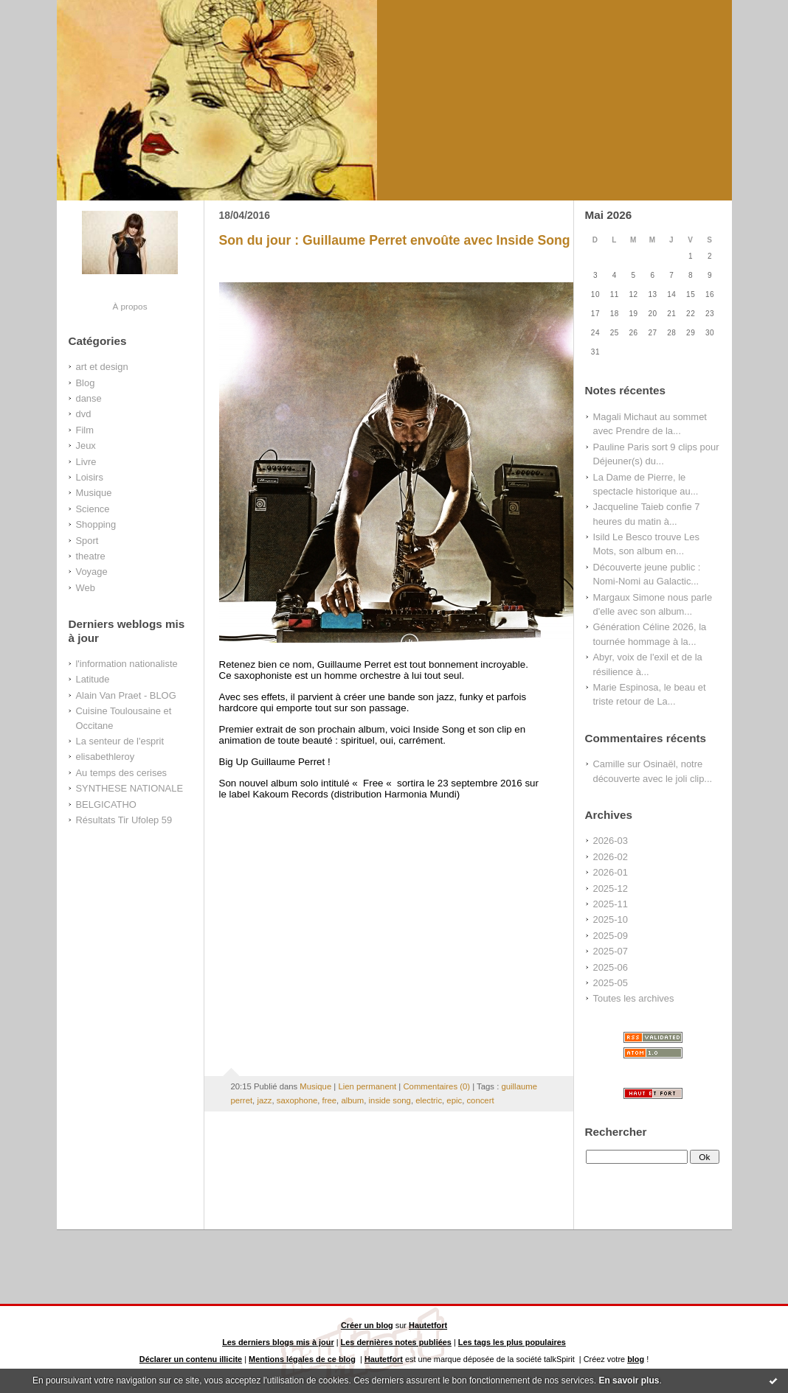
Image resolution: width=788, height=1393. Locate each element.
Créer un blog (367, 1325)
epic (454, 1100)
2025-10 (610, 919)
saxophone (297, 1100)
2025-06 (610, 967)
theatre (91, 556)
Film (85, 430)
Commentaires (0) (436, 1086)
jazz (264, 1100)
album (352, 1100)
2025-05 (610, 982)
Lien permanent (367, 1086)
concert (480, 1100)
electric (428, 1100)
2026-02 (610, 856)
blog (635, 1359)
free (329, 1100)
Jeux (86, 445)
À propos (129, 306)
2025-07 (610, 951)
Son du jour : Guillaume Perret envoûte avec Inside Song (394, 240)
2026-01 (610, 872)
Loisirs (89, 477)
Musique (94, 492)
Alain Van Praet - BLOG (126, 695)
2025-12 (610, 888)
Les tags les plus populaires (512, 1342)
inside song (390, 1100)
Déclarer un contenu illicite (190, 1359)
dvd (83, 413)
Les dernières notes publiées (396, 1342)
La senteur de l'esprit (120, 741)
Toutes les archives (633, 998)
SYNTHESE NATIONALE (130, 788)
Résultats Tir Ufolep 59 (124, 819)
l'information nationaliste (127, 663)
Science (93, 508)
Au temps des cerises (121, 772)
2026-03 (610, 840)
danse (89, 398)
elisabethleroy (105, 756)
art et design (102, 366)
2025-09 (610, 935)
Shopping (96, 524)
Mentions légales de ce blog (302, 1359)
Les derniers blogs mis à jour (278, 1342)
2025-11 (610, 904)
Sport (87, 540)
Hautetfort (428, 1325)
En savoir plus (628, 1380)
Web (85, 587)
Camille (609, 763)
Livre (86, 461)
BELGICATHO (106, 804)
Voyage (92, 571)
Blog (85, 382)
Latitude (93, 679)
